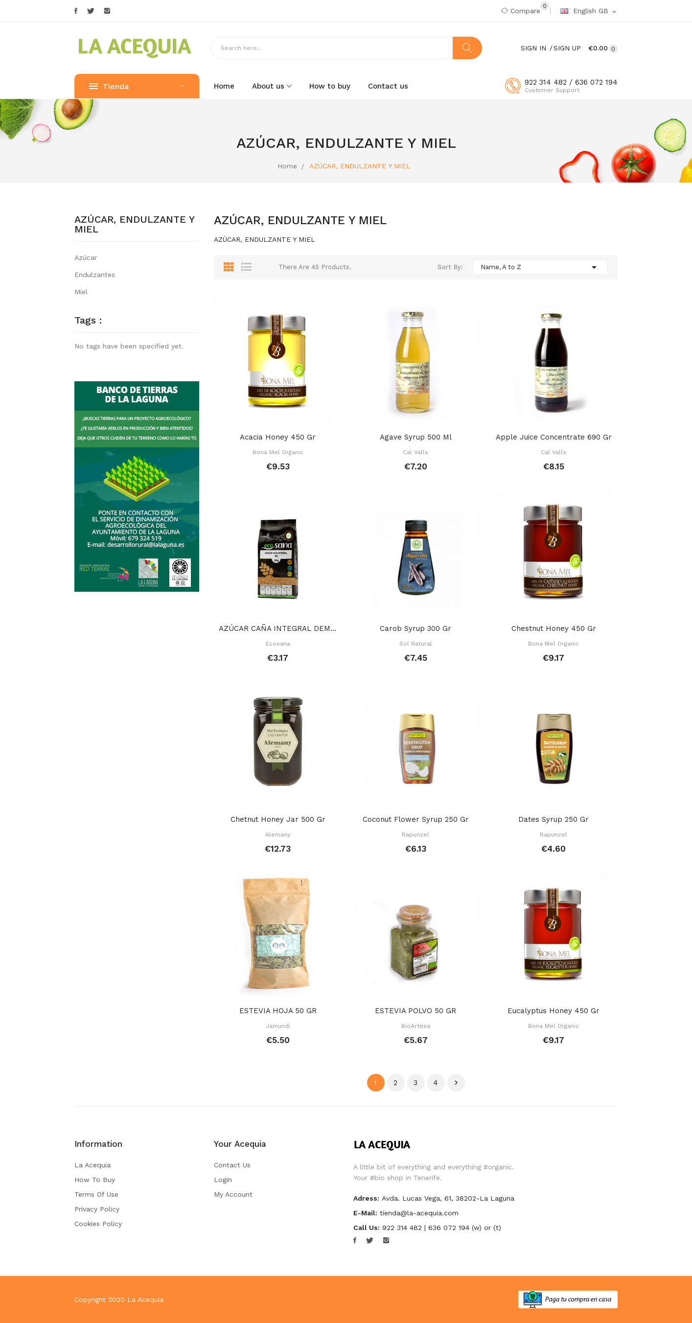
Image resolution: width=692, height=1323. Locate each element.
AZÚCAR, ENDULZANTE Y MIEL (134, 224)
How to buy (94, 1180)
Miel (81, 292)
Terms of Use (96, 1194)
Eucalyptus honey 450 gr (553, 1010)
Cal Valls (415, 452)
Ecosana (278, 644)
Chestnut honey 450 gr (553, 628)
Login (223, 1180)
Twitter (90, 10)
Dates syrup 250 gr (553, 819)
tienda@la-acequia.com (419, 1213)
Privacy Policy (96, 1209)
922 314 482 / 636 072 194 (571, 82)
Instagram (107, 10)
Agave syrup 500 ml (416, 437)
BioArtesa (415, 1026)
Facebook (75, 10)
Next (456, 1082)
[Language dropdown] (589, 11)
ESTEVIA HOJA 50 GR (278, 1010)
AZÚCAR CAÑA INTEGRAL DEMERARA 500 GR (278, 628)
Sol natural (415, 644)
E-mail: (365, 1213)
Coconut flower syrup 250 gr (416, 819)
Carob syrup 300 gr (415, 628)
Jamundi (278, 1026)
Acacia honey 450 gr (278, 437)
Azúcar (85, 257)
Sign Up (567, 48)
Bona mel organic (278, 452)
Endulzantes (94, 275)
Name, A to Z (540, 267)
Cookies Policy (98, 1224)
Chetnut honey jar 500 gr (278, 819)
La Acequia (92, 1165)
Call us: (366, 1227)
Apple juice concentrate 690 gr (554, 437)
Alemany (277, 834)
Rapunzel (415, 834)
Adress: (366, 1198)
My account (233, 1194)
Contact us (232, 1165)
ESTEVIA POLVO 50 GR (415, 1010)
